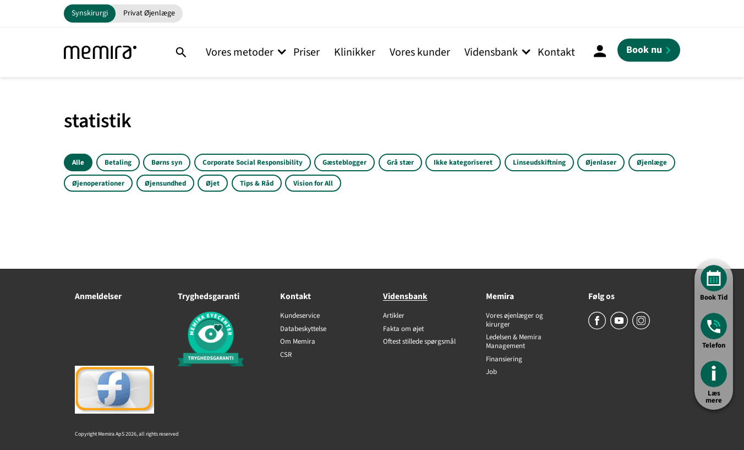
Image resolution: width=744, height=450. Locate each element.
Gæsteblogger (344, 162)
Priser (306, 52)
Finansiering (504, 359)
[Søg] (181, 52)
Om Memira (297, 342)
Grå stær (400, 162)
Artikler (393, 316)
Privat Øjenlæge (149, 13)
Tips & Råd (256, 183)
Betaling (118, 162)
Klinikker (354, 52)
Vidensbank (491, 52)
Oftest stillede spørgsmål (419, 342)
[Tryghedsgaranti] (218, 341)
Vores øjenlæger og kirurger (514, 320)
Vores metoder (239, 52)
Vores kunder (420, 52)
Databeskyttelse (303, 329)
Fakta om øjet (403, 329)
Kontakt (556, 52)
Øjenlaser (601, 162)
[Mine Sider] (600, 52)
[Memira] (100, 52)
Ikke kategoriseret (463, 162)
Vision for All (313, 183)
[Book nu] (648, 50)
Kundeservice (300, 316)
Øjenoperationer (98, 183)
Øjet (213, 183)
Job (491, 372)
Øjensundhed (165, 183)
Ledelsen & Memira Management (513, 341)
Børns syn (166, 162)
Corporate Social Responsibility (253, 162)
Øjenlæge (652, 162)
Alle (78, 162)
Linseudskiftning (539, 162)
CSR (286, 355)
